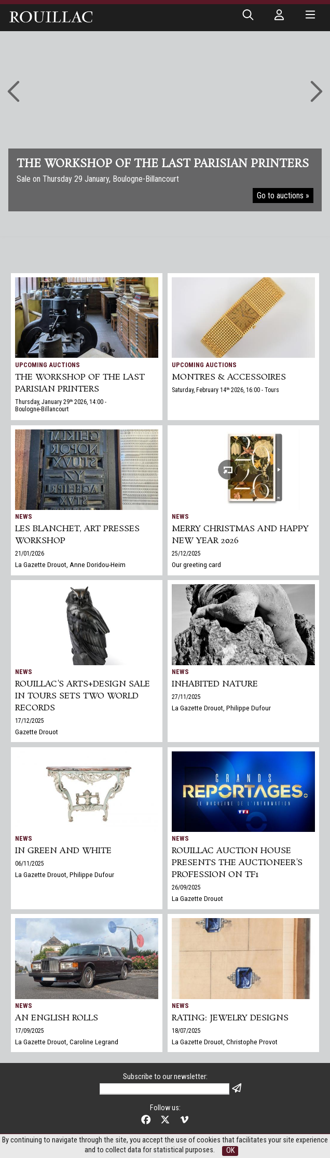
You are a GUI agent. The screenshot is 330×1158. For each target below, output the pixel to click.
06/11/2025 (29, 863)
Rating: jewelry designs (230, 1018)
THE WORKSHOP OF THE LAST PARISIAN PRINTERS (80, 383)
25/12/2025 (186, 553)
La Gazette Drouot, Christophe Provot (225, 1042)
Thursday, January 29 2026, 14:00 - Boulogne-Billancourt (60, 405)
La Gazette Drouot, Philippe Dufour (221, 708)
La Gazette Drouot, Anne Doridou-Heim (70, 564)
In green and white (63, 851)
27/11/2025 (186, 697)
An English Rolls (56, 1018)
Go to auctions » (283, 195)
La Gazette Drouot (197, 898)
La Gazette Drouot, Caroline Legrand (66, 1042)
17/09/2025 (29, 1030)
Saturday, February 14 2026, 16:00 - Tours (225, 390)
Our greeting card (196, 564)
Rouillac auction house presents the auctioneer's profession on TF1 (237, 863)
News (23, 516)
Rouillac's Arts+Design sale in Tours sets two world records (82, 696)
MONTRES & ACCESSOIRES (229, 377)
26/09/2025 (186, 887)
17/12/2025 (29, 720)
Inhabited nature (215, 684)
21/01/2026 (29, 553)
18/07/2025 (186, 1030)
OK (230, 1150)
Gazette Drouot (36, 732)
